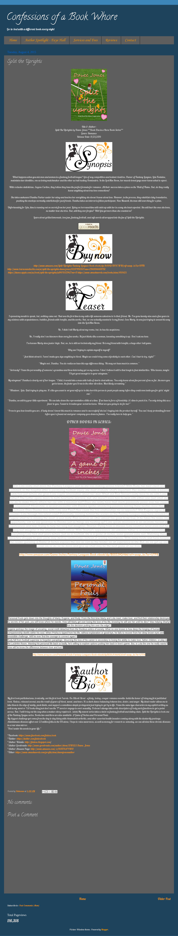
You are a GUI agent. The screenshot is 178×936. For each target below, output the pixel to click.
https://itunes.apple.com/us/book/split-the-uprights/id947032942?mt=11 (42, 272)
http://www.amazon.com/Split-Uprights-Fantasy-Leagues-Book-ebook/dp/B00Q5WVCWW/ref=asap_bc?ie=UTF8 (89, 265)
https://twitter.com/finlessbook (31, 738)
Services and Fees (85, 40)
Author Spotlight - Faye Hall (45, 40)
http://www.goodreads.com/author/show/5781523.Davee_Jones (59, 745)
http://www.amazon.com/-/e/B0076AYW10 (52, 748)
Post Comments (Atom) (29, 905)
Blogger (104, 929)
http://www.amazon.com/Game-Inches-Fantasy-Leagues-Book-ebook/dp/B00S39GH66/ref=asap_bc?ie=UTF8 (88, 554)
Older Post (164, 899)
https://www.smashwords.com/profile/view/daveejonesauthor (45, 752)
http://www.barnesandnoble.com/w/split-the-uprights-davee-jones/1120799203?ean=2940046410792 (56, 269)
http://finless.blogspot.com (37, 742)
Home (13, 40)
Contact (130, 40)
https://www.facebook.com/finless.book (37, 735)
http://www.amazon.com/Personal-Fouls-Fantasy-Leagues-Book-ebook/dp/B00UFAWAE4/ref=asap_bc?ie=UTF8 (89, 654)
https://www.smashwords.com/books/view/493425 (102, 272)
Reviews (111, 40)
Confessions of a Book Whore (61, 17)
